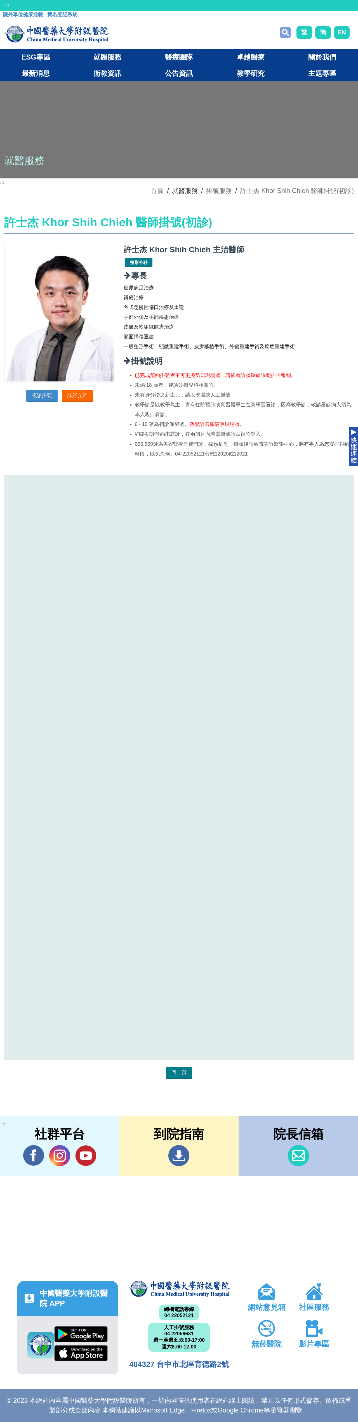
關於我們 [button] (322, 57)
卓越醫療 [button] (251, 57)
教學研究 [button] (251, 73)
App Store (81, 1353)
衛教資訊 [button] (107, 73)
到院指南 (178, 1155)
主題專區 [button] (322, 73)
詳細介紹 (77, 395)
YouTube (85, 1155)
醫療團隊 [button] (179, 57)
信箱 (298, 1155)
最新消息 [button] (36, 73)
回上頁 (179, 1072)
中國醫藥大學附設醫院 (179, 1289)
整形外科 (139, 262)
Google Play (81, 1334)
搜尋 (285, 32)
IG (59, 1155)
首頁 (157, 190)
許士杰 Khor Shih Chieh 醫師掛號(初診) (297, 190)
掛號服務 (219, 190)
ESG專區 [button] (35, 57)
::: (7, 5)
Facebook (33, 1155)
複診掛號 (42, 395)
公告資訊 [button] (179, 73)
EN (342, 32)
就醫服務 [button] (107, 57)
